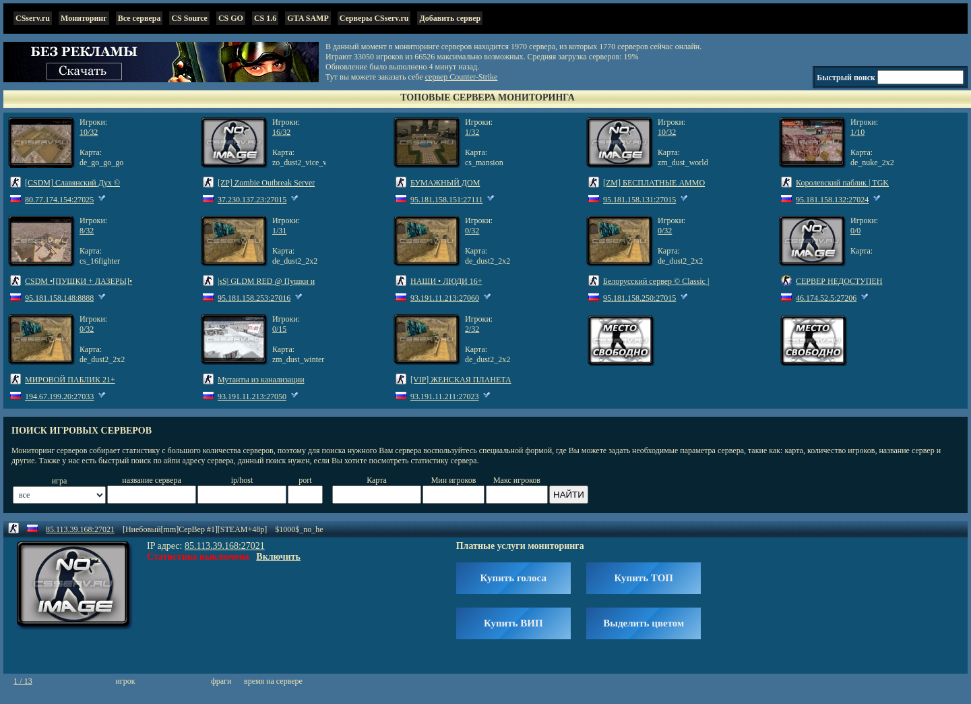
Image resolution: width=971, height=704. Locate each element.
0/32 (472, 230)
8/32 (87, 230)
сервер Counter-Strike (461, 77)
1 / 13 (22, 681)
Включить (278, 557)
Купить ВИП (513, 623)
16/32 (281, 132)
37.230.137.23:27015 (252, 199)
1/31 (279, 230)
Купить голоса (513, 578)
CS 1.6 (265, 18)
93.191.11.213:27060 (444, 298)
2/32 (472, 329)
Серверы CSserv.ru (374, 18)
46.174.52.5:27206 (826, 298)
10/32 (89, 132)
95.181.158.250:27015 (639, 298)
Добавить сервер (449, 18)
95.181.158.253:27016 (254, 298)
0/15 (279, 329)
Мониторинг (84, 18)
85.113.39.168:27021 (80, 529)
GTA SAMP (307, 18)
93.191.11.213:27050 (252, 396)
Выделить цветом (643, 623)
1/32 (472, 132)
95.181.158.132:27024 (832, 199)
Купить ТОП (643, 578)
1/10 (857, 132)
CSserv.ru (32, 18)
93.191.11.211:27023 (444, 396)
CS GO (230, 18)
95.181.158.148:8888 (59, 298)
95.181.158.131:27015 (639, 199)
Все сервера (139, 18)
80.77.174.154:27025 (59, 199)
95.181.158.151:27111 (446, 199)
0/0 (855, 230)
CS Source (189, 18)
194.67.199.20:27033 (59, 396)
